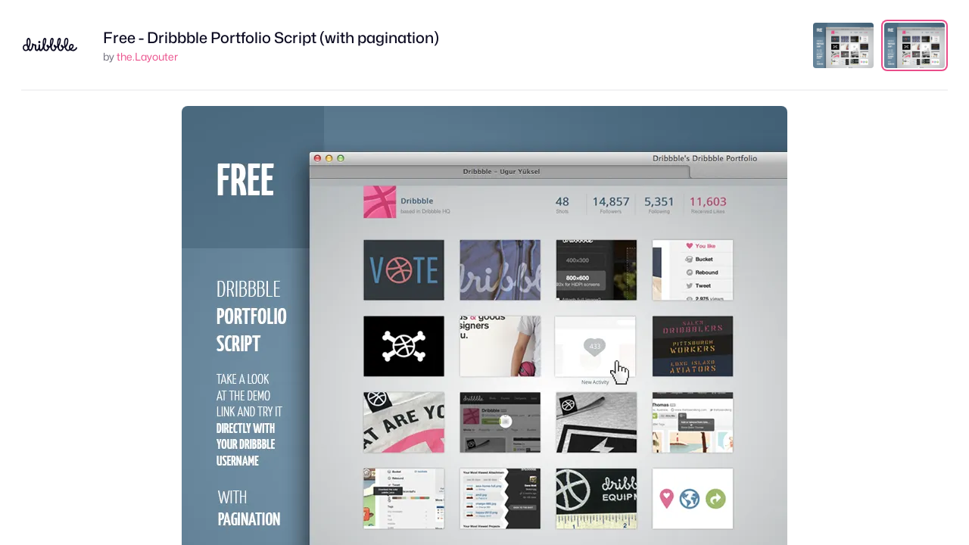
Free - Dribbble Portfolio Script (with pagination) (271, 38)
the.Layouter (147, 56)
